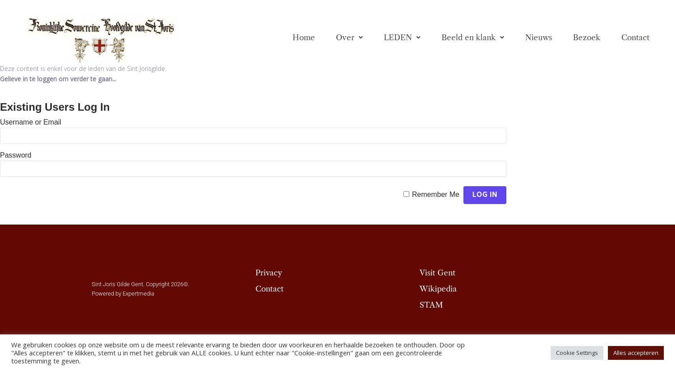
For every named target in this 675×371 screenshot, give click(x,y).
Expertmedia (138, 293)
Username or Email (30, 122)
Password (15, 155)
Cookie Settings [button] (577, 353)
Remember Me (435, 194)
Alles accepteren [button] (635, 353)
